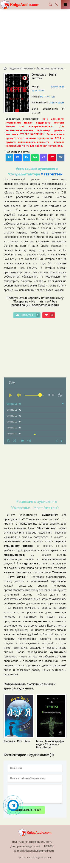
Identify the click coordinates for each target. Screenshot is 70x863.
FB (17, 157)
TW (26, 157)
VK (60, 157)
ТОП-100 (49, 846)
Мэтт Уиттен (47, 96)
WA (35, 157)
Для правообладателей (25, 846)
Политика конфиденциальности (32, 841)
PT (52, 157)
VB (43, 157)
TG (9, 157)
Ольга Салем (56, 102)
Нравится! (28, 315)
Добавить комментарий (26, 809)
